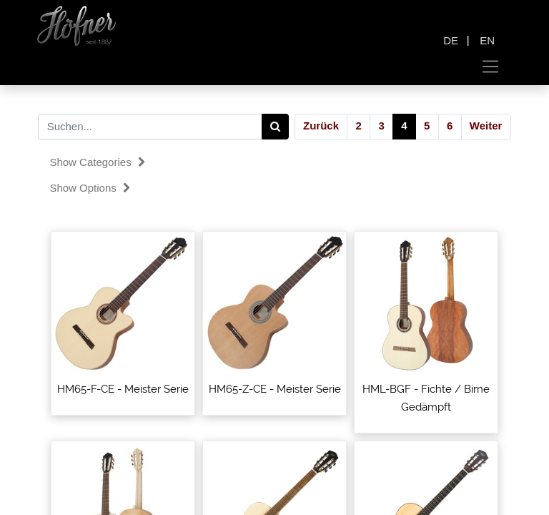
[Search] (276, 126)
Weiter (486, 125)
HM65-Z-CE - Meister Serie (275, 389)
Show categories (97, 162)
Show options (90, 188)
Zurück (321, 125)
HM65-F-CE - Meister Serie (123, 389)
